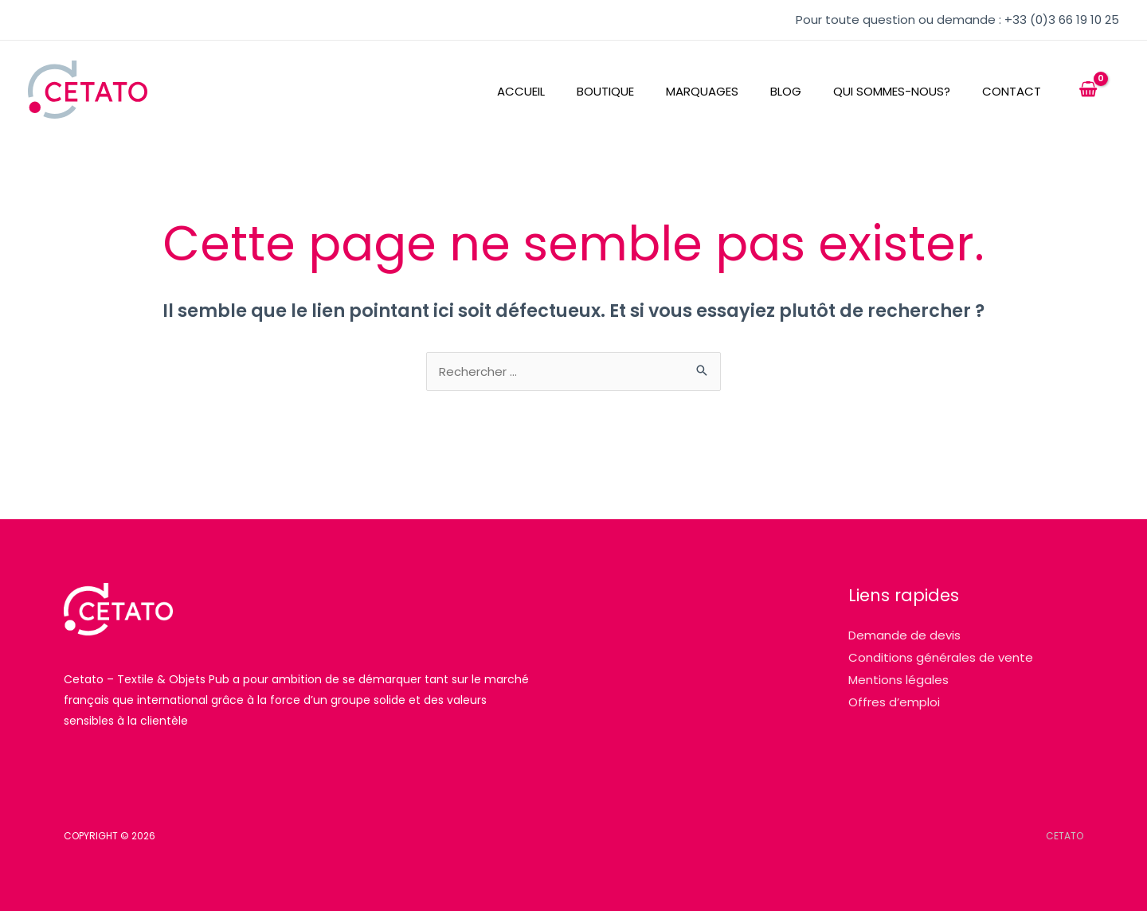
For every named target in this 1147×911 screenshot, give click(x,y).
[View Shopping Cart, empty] (1088, 90)
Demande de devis (904, 635)
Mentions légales (898, 679)
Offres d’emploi (894, 702)
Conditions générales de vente (940, 657)
